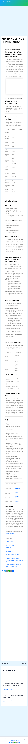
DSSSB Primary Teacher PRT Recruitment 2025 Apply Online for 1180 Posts (14, 545)
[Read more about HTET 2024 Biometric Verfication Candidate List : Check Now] (14, 678)
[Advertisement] (14, 22)
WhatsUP (17, 497)
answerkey (14, 687)
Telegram (17, 496)
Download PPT (9, 541)
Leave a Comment (7, 687)
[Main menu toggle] (26, 1)
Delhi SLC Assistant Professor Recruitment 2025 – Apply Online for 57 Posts (14, 560)
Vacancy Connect (6, 1)
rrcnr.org (8, 266)
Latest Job (19, 687)
